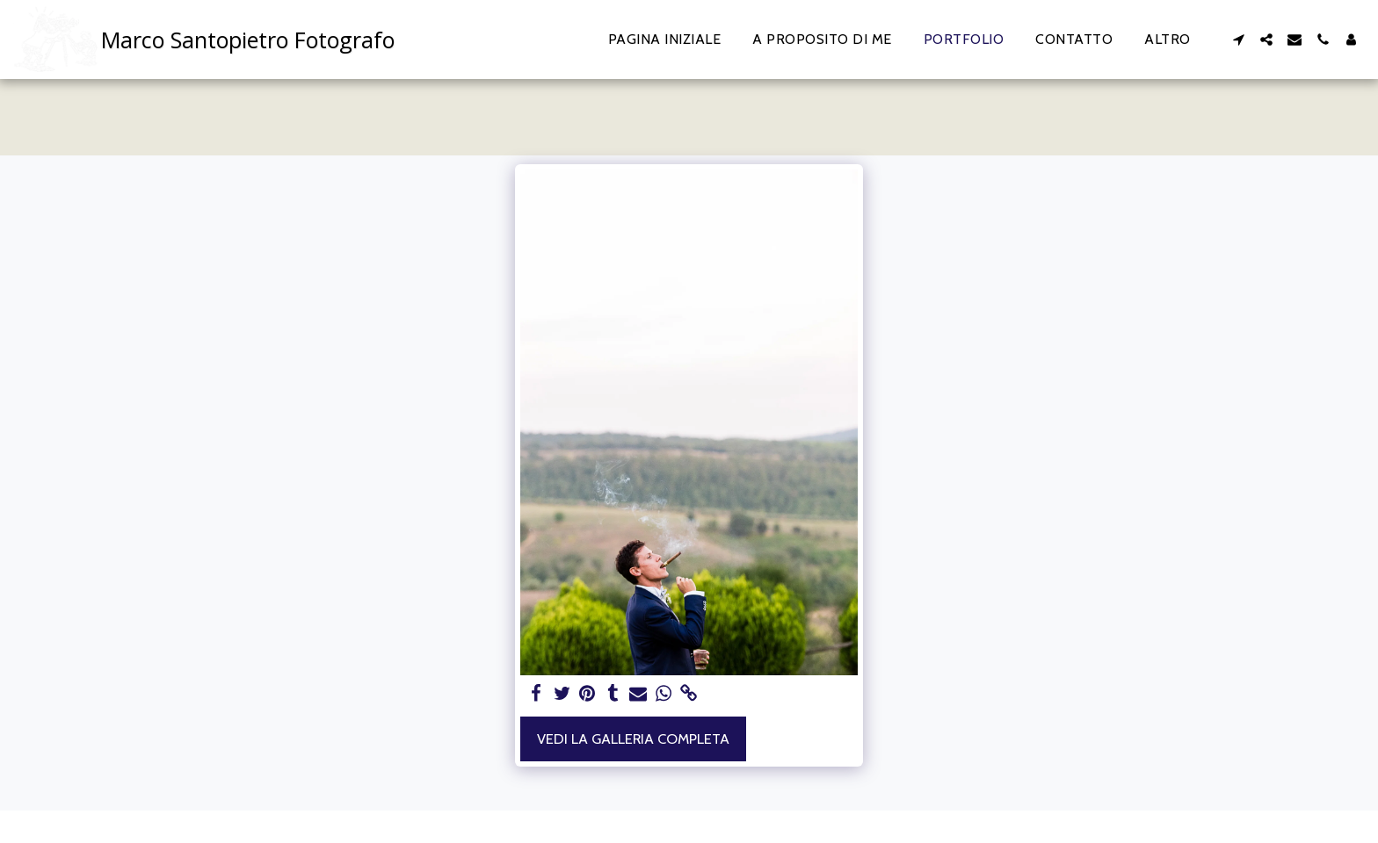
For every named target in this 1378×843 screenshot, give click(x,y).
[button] (1238, 39)
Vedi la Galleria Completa (633, 738)
